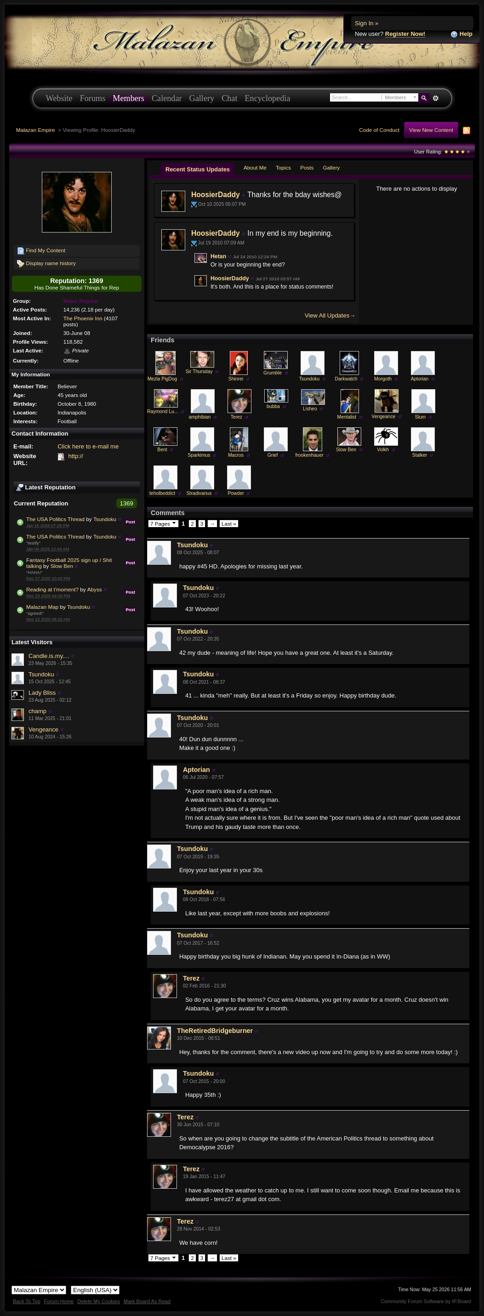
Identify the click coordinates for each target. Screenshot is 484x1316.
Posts (306, 167)
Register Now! (405, 33)
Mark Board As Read (147, 1301)
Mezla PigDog (162, 378)
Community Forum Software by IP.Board (426, 1301)
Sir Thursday (199, 371)
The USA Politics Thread (55, 519)
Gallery (202, 98)
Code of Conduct (379, 130)
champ (37, 711)
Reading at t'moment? (52, 589)
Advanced (436, 98)
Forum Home (59, 1301)
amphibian (199, 417)
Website (59, 98)
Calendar (167, 98)
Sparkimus (199, 455)
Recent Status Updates (197, 169)
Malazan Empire (35, 130)
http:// (75, 456)
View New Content (431, 130)
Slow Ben (62, 566)
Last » (229, 524)
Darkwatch (346, 378)
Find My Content (41, 251)
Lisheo (310, 408)
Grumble (272, 372)
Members (128, 98)
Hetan (218, 256)
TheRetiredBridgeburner (215, 1030)
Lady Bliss (42, 692)
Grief (273, 455)
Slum (420, 417)
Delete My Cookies (98, 1301)
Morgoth (383, 378)
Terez (236, 417)
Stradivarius (199, 493)
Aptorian (420, 378)
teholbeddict (162, 493)
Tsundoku (104, 519)
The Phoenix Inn (82, 318)
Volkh (382, 449)
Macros (236, 455)
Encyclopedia (267, 98)
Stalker (419, 455)
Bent (162, 449)
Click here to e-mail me (88, 446)
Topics (283, 167)
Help (461, 34)
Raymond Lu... (162, 411)
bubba (273, 406)
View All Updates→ (330, 315)
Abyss (94, 589)
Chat (229, 98)
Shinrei (235, 378)
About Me (255, 167)
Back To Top (26, 1301)
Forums (93, 98)
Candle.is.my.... (48, 655)
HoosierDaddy (215, 195)
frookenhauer (309, 455)
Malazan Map (42, 607)
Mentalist (347, 417)
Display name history (46, 263)
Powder (236, 493)
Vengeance (43, 729)
